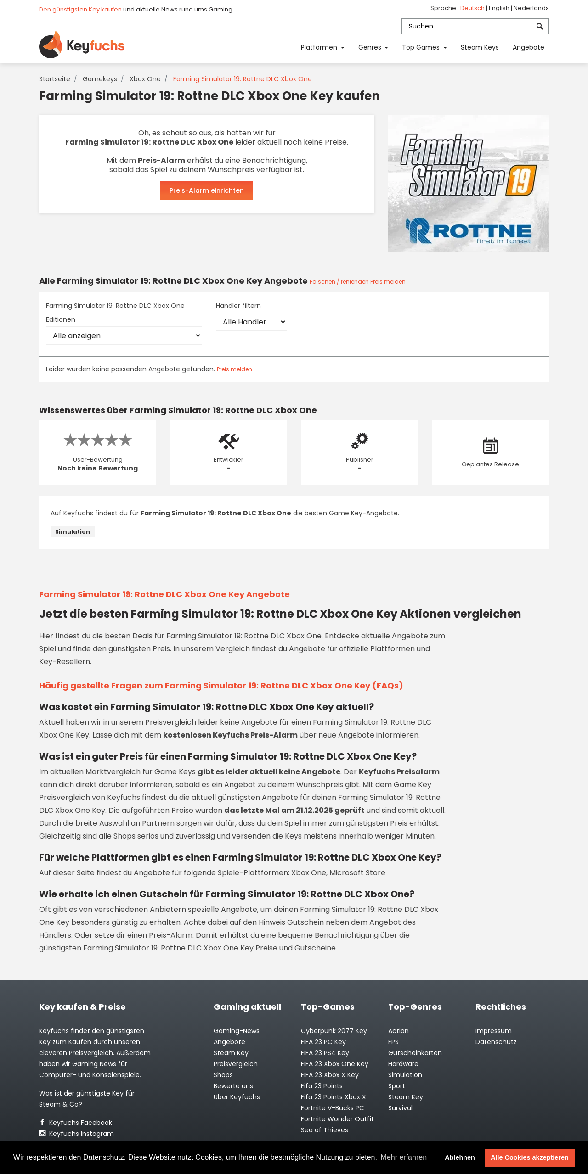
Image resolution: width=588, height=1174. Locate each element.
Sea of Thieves (324, 1130)
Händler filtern (238, 305)
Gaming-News (237, 1030)
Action (398, 1030)
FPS (393, 1041)
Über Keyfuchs (237, 1096)
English (500, 8)
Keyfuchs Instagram (76, 1133)
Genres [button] (370, 47)
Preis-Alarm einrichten (207, 190)
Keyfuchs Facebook (75, 1122)
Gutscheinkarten (415, 1052)
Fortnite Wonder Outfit (337, 1119)
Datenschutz (496, 1041)
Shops (223, 1074)
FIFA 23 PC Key (323, 1041)
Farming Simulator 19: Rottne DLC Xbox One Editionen (115, 312)
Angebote (528, 47)
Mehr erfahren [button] (404, 1157)
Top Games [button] (421, 47)
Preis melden (234, 369)
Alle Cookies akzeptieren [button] (530, 1157)
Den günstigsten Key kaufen (80, 9)
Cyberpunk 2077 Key (334, 1030)
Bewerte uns (233, 1085)
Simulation (72, 532)
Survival (400, 1108)
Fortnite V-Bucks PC (332, 1108)
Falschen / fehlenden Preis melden (358, 281)
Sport (396, 1085)
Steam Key (405, 1096)
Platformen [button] (320, 47)
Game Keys (175, 771)
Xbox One (145, 79)
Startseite (54, 79)
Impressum (493, 1030)
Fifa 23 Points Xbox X (333, 1096)
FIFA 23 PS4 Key (325, 1052)
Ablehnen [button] (460, 1157)
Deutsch (473, 8)
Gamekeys (100, 79)
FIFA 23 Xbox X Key (330, 1074)
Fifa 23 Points (322, 1085)
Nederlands (531, 8)
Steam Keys (480, 47)
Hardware (403, 1063)
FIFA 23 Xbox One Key (334, 1063)
